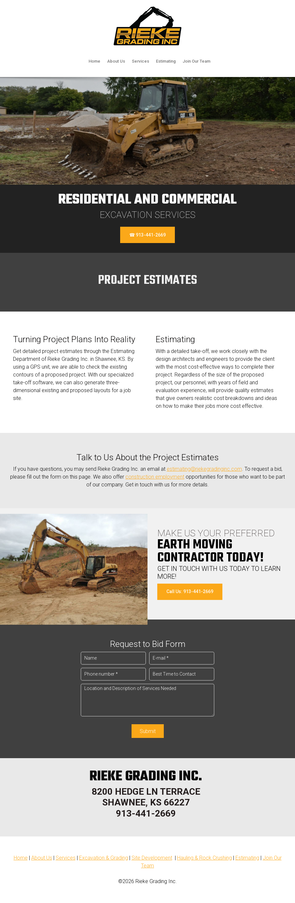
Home (21, 858)
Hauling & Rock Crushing (204, 858)
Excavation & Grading (103, 858)
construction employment (154, 477)
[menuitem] (94, 62)
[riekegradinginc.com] (147, 26)
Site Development (152, 858)
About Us (41, 858)
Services (66, 858)
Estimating (247, 858)
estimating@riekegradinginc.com (204, 469)
